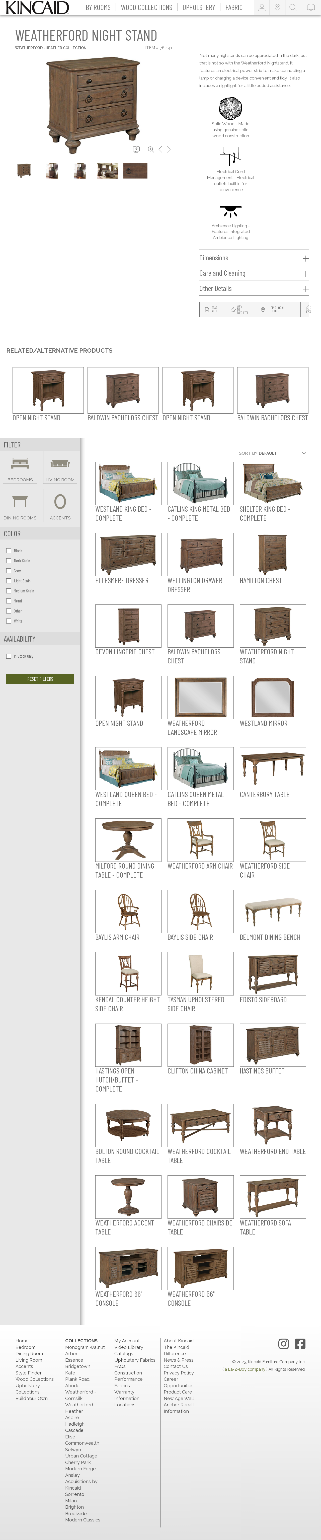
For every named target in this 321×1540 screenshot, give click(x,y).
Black (14, 550)
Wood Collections (35, 1379)
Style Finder (29, 1372)
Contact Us (176, 1366)
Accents (24, 1366)
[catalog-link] (311, 7)
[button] (98, 7)
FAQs (120, 1366)
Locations (124, 1404)
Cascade (74, 1430)
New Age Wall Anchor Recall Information (179, 1405)
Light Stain (18, 580)
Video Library (128, 1347)
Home (22, 1340)
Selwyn (73, 1449)
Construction (128, 1372)
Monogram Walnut (85, 1347)
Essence (74, 1360)
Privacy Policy (179, 1372)
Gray (13, 570)
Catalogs (123, 1353)
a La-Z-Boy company (245, 1369)
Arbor (71, 1353)
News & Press (179, 1360)
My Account (127, 1340)
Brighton (74, 1507)
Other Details (254, 288)
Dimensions (254, 257)
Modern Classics (82, 1519)
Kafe (70, 1372)
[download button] (136, 150)
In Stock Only (19, 656)
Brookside (76, 1513)
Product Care (178, 1392)
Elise (70, 1436)
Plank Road (77, 1379)
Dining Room (29, 1353)
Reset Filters (40, 679)
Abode (72, 1385)
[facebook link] (300, 1344)
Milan (71, 1500)
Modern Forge (80, 1468)
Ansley (72, 1475)
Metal (14, 600)
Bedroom (25, 1347)
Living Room (29, 1360)
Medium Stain (20, 590)
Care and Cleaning (254, 273)
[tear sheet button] (212, 309)
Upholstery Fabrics (134, 1360)
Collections (81, 1340)
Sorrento (74, 1494)
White (14, 621)
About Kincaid (179, 1340)
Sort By (248, 453)
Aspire (72, 1417)
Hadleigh (75, 1424)
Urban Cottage (81, 1455)
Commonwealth (82, 1443)
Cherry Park (78, 1462)
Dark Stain (18, 560)
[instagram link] (283, 1344)
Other (14, 610)
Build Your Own (32, 1398)
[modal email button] (309, 310)
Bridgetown (77, 1366)
